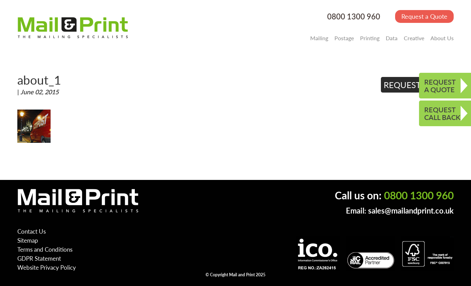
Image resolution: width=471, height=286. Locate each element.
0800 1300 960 (353, 16)
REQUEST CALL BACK (442, 113)
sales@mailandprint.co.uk (411, 211)
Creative (414, 38)
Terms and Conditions (44, 249)
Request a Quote (424, 16)
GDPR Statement (39, 258)
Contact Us (31, 231)
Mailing (319, 38)
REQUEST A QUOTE (440, 85)
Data (392, 38)
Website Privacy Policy (46, 267)
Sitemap (27, 240)
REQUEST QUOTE (417, 84)
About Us (442, 38)
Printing (370, 38)
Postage (344, 38)
